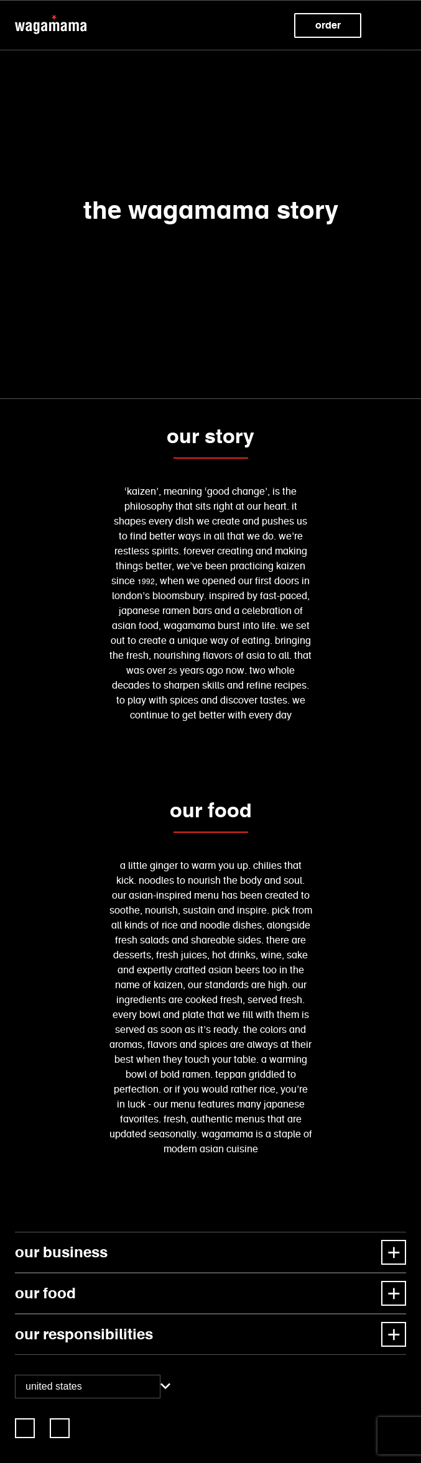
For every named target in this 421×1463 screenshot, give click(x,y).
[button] (396, 25)
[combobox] (87, 1386)
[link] (25, 1428)
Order (328, 25)
